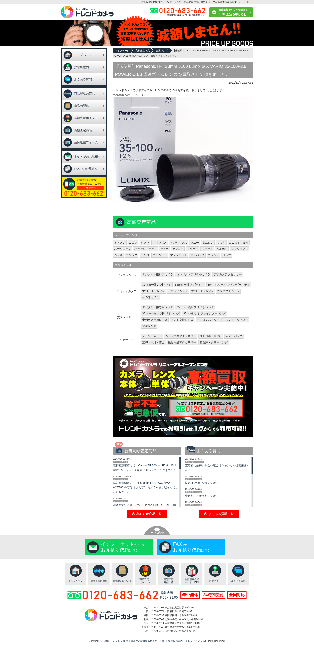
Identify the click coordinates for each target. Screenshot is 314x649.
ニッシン (213, 255)
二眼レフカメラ (178, 291)
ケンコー (177, 248)
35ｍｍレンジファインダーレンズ (204, 313)
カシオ (118, 255)
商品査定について (194, 492)
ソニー (194, 242)
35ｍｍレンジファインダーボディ (229, 284)
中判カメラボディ (153, 291)
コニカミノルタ (239, 242)
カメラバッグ (233, 336)
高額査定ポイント (86, 118)
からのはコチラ (122, 547)
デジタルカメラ (121, 462)
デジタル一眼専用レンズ (157, 307)
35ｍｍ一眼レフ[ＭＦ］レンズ (161, 313)
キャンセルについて (195, 462)
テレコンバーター (208, 319)
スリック (131, 255)
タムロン (207, 242)
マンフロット (178, 255)
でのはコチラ (193, 547)
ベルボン (221, 248)
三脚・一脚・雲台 (153, 342)
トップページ (83, 55)
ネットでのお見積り (87, 156)
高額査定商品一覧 (168, 581)
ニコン (133, 242)
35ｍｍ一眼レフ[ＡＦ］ (156, 284)
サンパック (197, 255)
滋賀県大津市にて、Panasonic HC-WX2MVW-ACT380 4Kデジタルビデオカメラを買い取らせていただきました (145, 487)
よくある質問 (83, 79)
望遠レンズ (149, 326)
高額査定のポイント (145, 581)
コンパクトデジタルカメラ (193, 274)
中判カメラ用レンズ (154, 319)
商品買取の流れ (84, 93)
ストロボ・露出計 (211, 336)
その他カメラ (150, 297)
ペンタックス (178, 242)
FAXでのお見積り (86, 168)
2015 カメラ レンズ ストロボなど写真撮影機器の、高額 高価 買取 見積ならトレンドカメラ (153, 641)
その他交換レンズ (182, 319)
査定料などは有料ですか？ (202, 495)
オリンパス (160, 242)
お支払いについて (194, 479)
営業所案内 (81, 67)
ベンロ (145, 255)
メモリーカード (152, 336)
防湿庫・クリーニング (214, 342)
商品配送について (122, 580)
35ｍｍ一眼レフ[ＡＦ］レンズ (195, 307)
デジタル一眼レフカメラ (157, 274)
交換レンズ (162, 50)
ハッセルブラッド (145, 248)
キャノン (119, 242)
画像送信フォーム (86, 142)
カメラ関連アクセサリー (180, 336)
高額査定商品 (83, 130)
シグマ (145, 242)
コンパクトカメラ (228, 291)
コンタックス (239, 248)
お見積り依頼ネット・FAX (192, 581)
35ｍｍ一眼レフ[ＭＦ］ (189, 284)
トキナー (192, 248)
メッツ (227, 255)
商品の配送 (81, 105)
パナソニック (122, 248)
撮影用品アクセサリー (182, 342)
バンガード (160, 255)
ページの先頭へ (157, 532)
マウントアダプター (235, 319)
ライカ (164, 248)
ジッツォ (207, 248)
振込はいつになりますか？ (202, 482)
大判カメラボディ (202, 291)
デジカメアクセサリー (228, 274)
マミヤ (221, 242)
